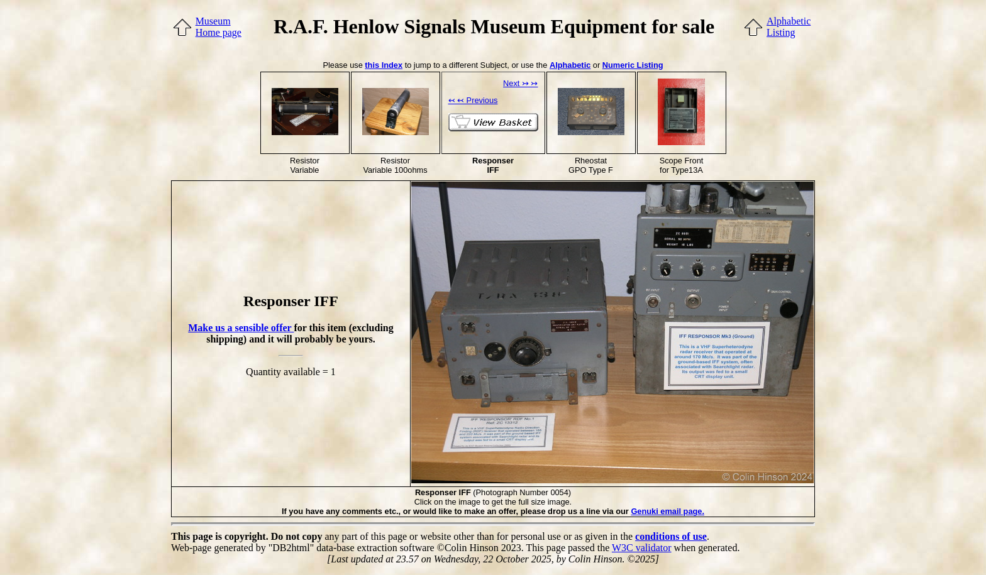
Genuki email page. (667, 511)
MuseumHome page (218, 27)
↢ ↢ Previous (473, 100)
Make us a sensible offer (241, 327)
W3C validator (642, 547)
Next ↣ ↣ (520, 83)
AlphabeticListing (789, 27)
